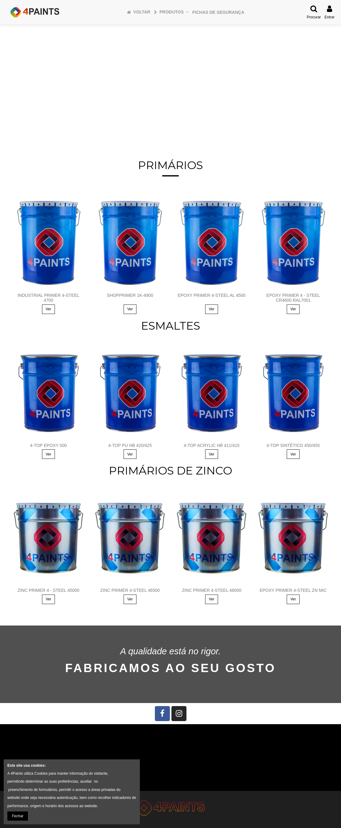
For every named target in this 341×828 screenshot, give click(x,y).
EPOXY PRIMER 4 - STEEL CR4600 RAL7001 (293, 298)
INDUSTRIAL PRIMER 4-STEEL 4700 (48, 298)
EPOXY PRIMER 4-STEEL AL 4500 (211, 295)
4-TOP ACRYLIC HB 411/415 (211, 445)
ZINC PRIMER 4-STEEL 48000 (211, 590)
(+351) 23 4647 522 (201, 767)
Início (194, 745)
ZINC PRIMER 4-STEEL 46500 (130, 590)
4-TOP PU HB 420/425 (130, 445)
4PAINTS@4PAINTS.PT (243, 767)
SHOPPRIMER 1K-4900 (130, 295)
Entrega (145, 745)
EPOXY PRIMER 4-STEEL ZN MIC (293, 590)
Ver (48, 309)
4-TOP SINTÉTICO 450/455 (293, 445)
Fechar (17, 816)
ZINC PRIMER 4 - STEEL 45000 (48, 590)
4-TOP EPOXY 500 (48, 445)
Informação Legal (170, 745)
